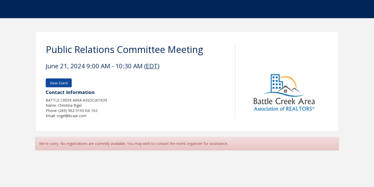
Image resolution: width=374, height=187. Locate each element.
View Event (59, 83)
